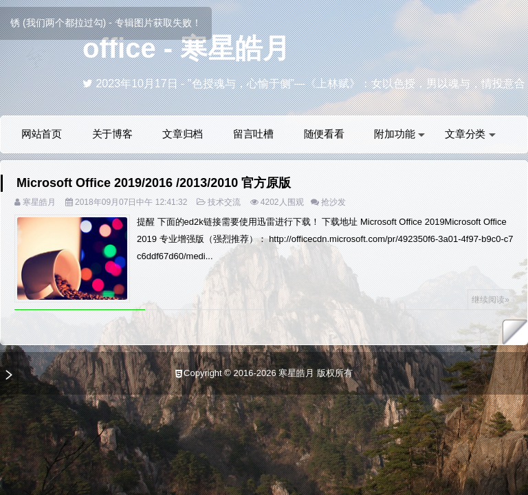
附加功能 (399, 134)
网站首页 (41, 134)
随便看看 (324, 134)
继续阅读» (490, 300)
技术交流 (224, 202)
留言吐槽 (253, 134)
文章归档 (182, 134)
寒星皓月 (39, 202)
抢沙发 (333, 202)
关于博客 (112, 134)
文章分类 (470, 134)
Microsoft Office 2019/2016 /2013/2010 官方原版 (153, 183)
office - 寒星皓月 (186, 48)
